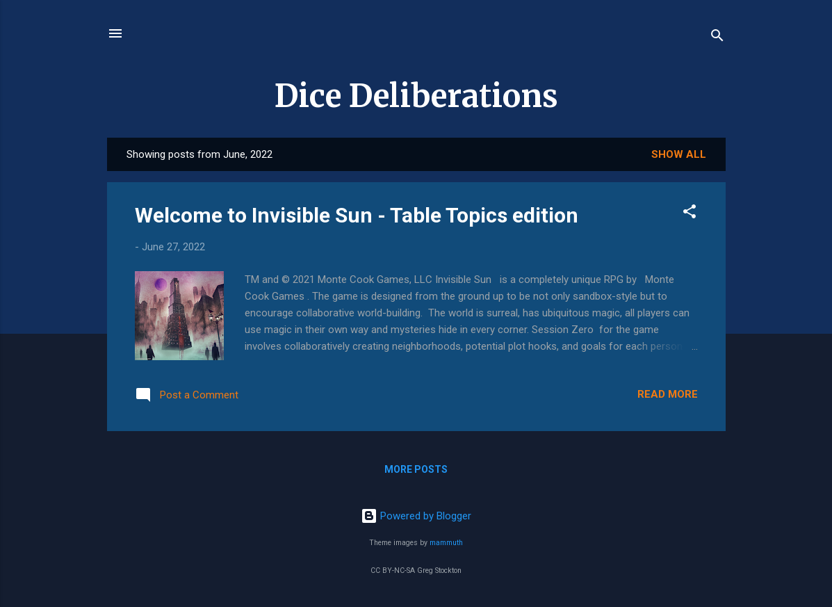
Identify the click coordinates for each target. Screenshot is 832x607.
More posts (416, 469)
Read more (667, 394)
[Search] (717, 38)
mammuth (446, 542)
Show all (678, 154)
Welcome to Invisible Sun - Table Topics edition (356, 215)
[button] (689, 214)
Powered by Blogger (416, 516)
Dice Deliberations (416, 95)
